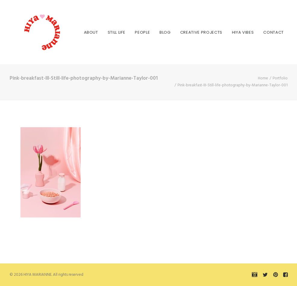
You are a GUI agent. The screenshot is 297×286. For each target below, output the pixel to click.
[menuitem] (85, 32)
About (85, 32)
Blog (159, 32)
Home (263, 78)
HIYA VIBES (237, 32)
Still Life (110, 32)
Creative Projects (195, 32)
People (136, 32)
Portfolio (280, 78)
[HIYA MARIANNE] (34, 32)
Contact (267, 32)
